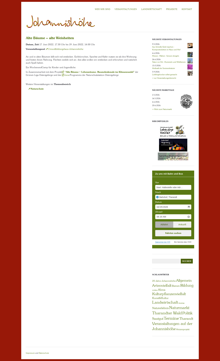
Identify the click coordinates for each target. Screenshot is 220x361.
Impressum (30, 353)
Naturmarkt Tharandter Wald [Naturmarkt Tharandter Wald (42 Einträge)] (170, 310)
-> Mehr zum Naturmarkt (162, 109)
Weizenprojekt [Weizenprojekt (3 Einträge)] (182, 329)
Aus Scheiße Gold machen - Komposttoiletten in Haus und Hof (166, 48)
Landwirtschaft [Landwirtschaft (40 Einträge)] (165, 302)
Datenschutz (44, 353)
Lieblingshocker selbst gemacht (164, 74)
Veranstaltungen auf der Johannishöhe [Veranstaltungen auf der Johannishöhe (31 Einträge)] (172, 326)
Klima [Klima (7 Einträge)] (161, 289)
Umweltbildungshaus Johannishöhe (65, 49)
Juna (66, 75)
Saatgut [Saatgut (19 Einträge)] (157, 318)
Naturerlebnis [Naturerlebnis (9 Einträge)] (160, 308)
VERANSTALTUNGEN (126, 9)
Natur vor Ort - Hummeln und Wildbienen (169, 62)
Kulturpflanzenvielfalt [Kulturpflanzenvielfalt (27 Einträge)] (169, 293)
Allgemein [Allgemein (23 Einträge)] (184, 280)
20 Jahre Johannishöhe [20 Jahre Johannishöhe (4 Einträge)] (164, 280)
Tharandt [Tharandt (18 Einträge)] (186, 318)
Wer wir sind (102, 9)
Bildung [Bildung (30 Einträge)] (186, 285)
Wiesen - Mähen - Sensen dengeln (165, 56)
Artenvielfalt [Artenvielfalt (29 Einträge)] (161, 285)
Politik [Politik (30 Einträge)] (187, 313)
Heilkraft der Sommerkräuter (163, 68)
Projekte (171, 9)
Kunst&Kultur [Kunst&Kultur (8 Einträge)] (160, 298)
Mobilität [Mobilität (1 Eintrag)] (181, 303)
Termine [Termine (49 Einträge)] (171, 318)
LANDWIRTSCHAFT (151, 9)
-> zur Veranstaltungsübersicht (164, 78)
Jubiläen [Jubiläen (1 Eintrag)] (155, 290)
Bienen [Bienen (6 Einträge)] (176, 285)
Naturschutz (37, 88)
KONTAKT (187, 9)
